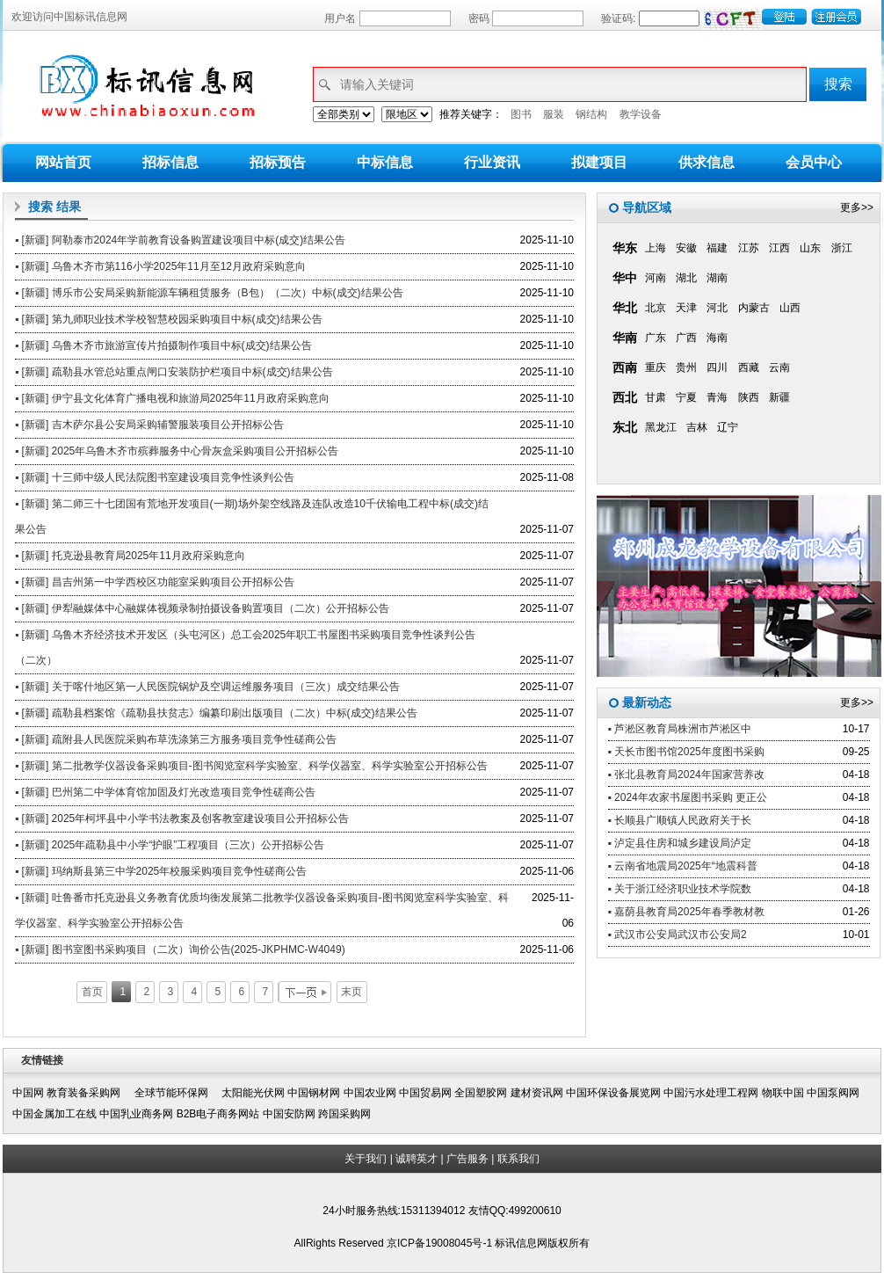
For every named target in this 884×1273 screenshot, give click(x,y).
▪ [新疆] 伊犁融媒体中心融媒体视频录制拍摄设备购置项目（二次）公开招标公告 (202, 608)
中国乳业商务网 (136, 1114)
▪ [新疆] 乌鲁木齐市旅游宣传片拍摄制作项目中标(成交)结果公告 (163, 345)
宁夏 (686, 397)
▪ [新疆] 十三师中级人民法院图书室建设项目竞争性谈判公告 (154, 477)
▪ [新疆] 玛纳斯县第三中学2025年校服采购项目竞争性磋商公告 (161, 871)
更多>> (856, 207)
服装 (553, 114)
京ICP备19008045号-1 (441, 1243)
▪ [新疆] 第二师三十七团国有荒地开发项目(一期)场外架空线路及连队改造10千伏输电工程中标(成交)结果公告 (252, 516)
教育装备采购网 (89, 1093)
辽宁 (727, 427)
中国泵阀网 (833, 1093)
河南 (655, 278)
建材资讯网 (537, 1093)
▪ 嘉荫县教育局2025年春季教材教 (686, 912)
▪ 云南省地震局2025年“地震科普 (682, 866)
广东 (655, 337)
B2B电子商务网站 (218, 1114)
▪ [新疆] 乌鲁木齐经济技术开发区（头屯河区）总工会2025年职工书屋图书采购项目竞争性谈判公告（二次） (245, 647)
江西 (779, 248)
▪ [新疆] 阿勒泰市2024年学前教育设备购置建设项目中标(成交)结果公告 (180, 240)
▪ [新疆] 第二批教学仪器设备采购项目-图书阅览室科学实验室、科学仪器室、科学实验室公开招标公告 (251, 766)
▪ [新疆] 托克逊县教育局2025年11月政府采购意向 (130, 555)
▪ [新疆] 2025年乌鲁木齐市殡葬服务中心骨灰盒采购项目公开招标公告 (176, 451)
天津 (686, 308)
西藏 (748, 367)
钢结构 (591, 114)
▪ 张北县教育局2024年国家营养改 (686, 774)
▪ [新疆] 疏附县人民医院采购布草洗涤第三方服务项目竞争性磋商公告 (176, 739)
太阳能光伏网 (253, 1093)
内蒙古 (754, 308)
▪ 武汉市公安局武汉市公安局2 (677, 934)
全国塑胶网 (480, 1093)
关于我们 (365, 1159)
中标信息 (385, 162)
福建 (717, 248)
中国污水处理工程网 (710, 1093)
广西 (686, 337)
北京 (655, 308)
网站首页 (63, 162)
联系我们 (518, 1159)
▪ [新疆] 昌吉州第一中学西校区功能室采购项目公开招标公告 (154, 582)
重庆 (655, 367)
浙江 (841, 248)
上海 (655, 248)
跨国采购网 (344, 1114)
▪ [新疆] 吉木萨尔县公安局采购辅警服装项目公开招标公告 (149, 424)
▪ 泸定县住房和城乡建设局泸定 (680, 843)
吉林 (696, 427)
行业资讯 (492, 162)
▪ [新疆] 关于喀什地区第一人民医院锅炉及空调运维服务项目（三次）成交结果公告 (207, 686)
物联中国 (783, 1093)
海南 (717, 337)
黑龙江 (661, 427)
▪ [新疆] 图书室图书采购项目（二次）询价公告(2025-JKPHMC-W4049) (180, 949)
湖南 (717, 278)
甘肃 (655, 397)
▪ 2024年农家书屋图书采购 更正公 (688, 797)
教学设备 (641, 114)
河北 (717, 308)
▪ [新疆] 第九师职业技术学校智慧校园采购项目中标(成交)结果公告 (168, 319)
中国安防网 (289, 1114)
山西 (790, 308)
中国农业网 (370, 1093)
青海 (717, 397)
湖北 (686, 278)
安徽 (686, 248)
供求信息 (706, 162)
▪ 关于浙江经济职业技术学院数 (680, 889)
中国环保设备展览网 (613, 1093)
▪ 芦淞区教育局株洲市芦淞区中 (680, 729)
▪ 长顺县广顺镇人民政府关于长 (680, 820)
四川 (717, 367)
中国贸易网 (425, 1093)
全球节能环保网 (176, 1093)
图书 (521, 114)
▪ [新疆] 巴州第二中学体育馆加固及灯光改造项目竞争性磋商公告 (165, 792)
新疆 (779, 397)
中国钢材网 (313, 1093)
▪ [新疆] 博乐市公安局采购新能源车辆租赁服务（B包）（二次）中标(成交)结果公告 (209, 293)
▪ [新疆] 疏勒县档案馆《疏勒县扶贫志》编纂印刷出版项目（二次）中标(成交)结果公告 (216, 713)
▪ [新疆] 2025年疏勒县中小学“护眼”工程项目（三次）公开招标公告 (169, 845)
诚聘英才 (416, 1159)
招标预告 (278, 162)
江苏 (748, 248)
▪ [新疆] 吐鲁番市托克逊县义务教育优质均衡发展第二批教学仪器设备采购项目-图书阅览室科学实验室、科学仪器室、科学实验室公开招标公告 (262, 910)
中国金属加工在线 (54, 1114)
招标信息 (170, 162)
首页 (92, 992)
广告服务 (467, 1159)
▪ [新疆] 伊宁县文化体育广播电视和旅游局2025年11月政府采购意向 (172, 398)
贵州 (686, 367)
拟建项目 (599, 162)
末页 (351, 992)
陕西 (748, 397)
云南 (779, 367)
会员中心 (814, 162)
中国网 (28, 1093)
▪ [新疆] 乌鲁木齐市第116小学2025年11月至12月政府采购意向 (160, 266)
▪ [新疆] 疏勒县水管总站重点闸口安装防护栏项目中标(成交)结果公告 (174, 372)
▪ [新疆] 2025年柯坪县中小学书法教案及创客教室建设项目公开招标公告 (182, 818)
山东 (810, 248)
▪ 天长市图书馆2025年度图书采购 (686, 752)
